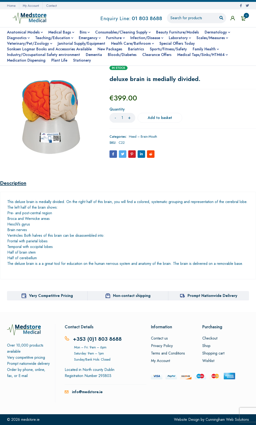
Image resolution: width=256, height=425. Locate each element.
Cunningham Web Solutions (227, 419)
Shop (206, 346)
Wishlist (208, 360)
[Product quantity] (122, 118)
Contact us (159, 338)
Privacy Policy (162, 346)
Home (11, 5)
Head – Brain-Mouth (143, 136)
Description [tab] (13, 183)
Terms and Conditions (168, 353)
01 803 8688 (147, 18)
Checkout (209, 338)
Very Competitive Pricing (51, 295)
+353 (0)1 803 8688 (97, 339)
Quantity (117, 109)
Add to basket (160, 117)
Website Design (187, 419)
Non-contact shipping (132, 295)
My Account (31, 5)
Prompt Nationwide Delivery (212, 295)
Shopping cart (213, 353)
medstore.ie (30, 419)
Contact (51, 5)
